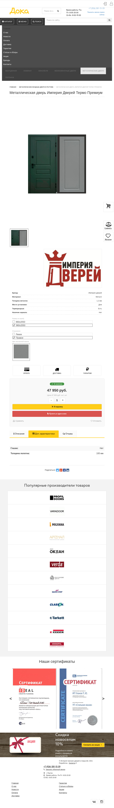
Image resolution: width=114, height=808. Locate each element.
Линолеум (43, 71)
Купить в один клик (57, 413)
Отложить (96, 421)
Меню (23, 21)
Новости (6, 36)
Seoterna (72, 763)
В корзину (57, 406)
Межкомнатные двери (65, 71)
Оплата (6, 40)
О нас (5, 32)
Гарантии (7, 48)
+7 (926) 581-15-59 (97, 8)
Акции (5, 56)
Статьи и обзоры (10, 52)
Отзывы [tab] (68, 433)
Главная (6, 29)
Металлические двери (93, 71)
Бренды (6, 60)
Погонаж (9, 77)
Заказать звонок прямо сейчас (96, 13)
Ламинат (27, 71)
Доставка (7, 44)
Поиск (37, 21)
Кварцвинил (11, 71)
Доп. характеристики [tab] (43, 433)
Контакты (7, 64)
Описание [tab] (19, 433)
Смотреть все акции (93, 745)
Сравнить (18, 421)
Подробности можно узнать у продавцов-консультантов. (66, 745)
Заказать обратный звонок (55, 769)
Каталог (7, 21)
